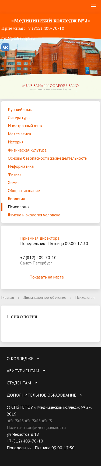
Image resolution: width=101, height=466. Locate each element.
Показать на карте (50, 277)
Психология (18, 206)
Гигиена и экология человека (34, 214)
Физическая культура (27, 150)
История (15, 142)
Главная (7, 297)
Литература (19, 117)
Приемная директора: (40, 238)
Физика (15, 174)
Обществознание (24, 190)
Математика (19, 133)
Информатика (21, 166)
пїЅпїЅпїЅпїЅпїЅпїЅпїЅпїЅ (29, 420)
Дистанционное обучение (44, 297)
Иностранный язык (25, 125)
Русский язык (20, 109)
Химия (13, 182)
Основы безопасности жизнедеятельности (47, 158)
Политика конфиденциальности (36, 427)
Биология (16, 198)
